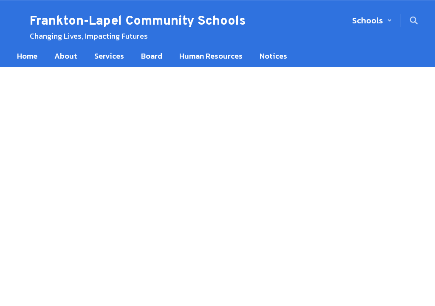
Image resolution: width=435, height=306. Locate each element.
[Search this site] (414, 20)
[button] (372, 20)
